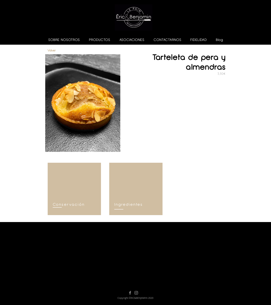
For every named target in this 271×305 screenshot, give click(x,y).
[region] (74, 189)
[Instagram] (136, 292)
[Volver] (60, 50)
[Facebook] (130, 292)
